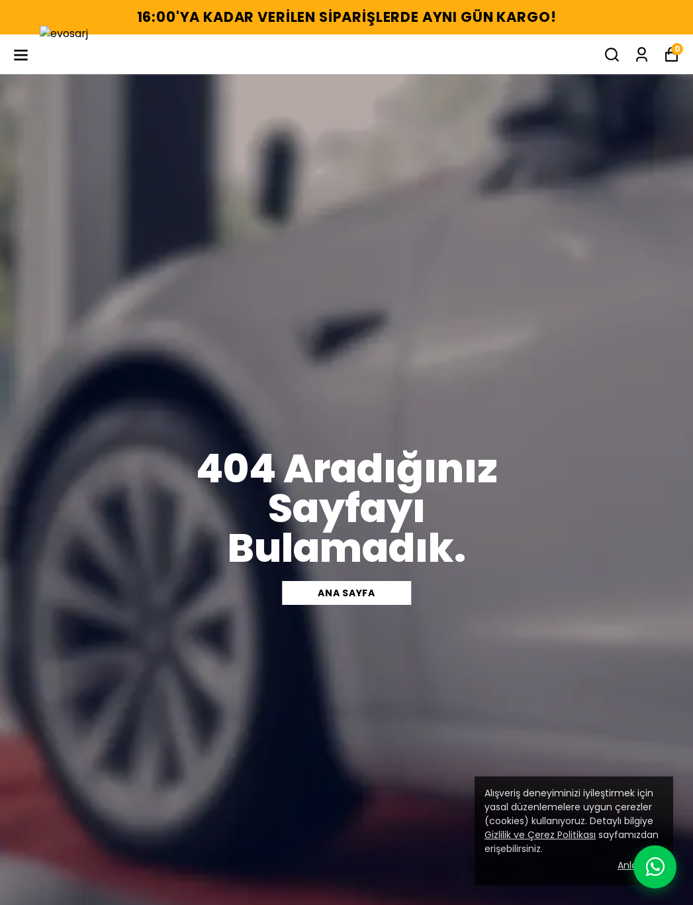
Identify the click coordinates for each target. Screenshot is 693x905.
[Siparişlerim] (641, 54)
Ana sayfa (346, 593)
